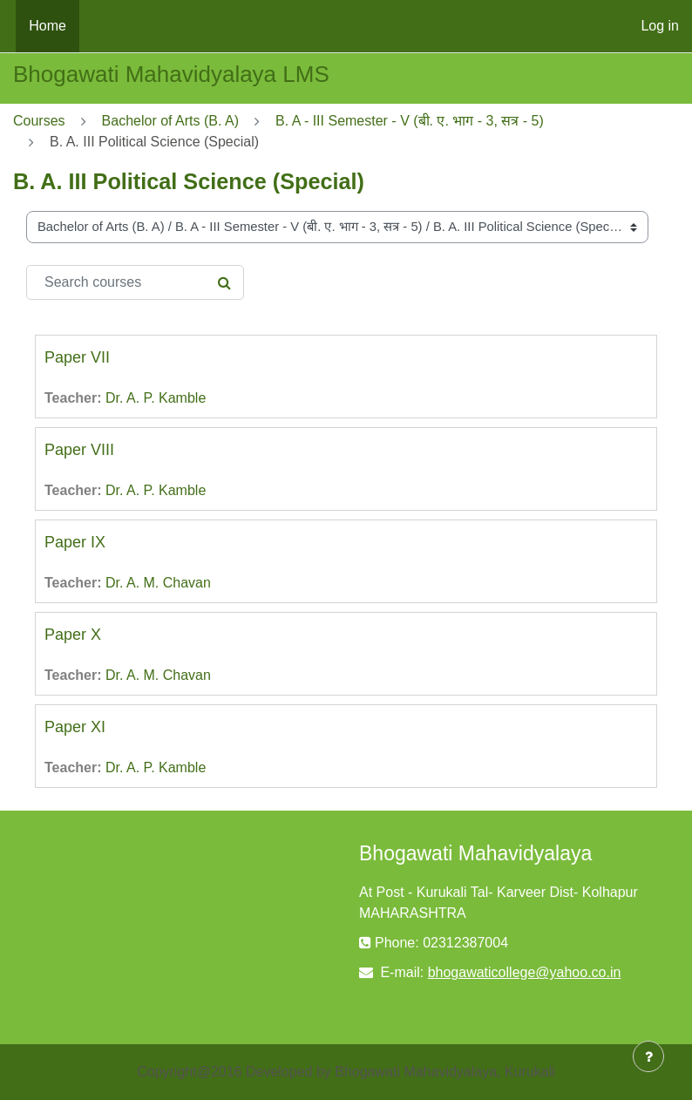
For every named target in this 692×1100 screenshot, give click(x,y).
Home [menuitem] (47, 25)
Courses (39, 120)
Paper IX (74, 542)
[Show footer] (648, 1056)
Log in (660, 25)
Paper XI (74, 727)
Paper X (72, 634)
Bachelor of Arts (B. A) (170, 120)
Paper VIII (79, 449)
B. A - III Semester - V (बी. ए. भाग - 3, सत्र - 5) (409, 120)
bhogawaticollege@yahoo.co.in (524, 972)
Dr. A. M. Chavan (158, 582)
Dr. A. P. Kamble (155, 397)
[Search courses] (135, 282)
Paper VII (77, 357)
